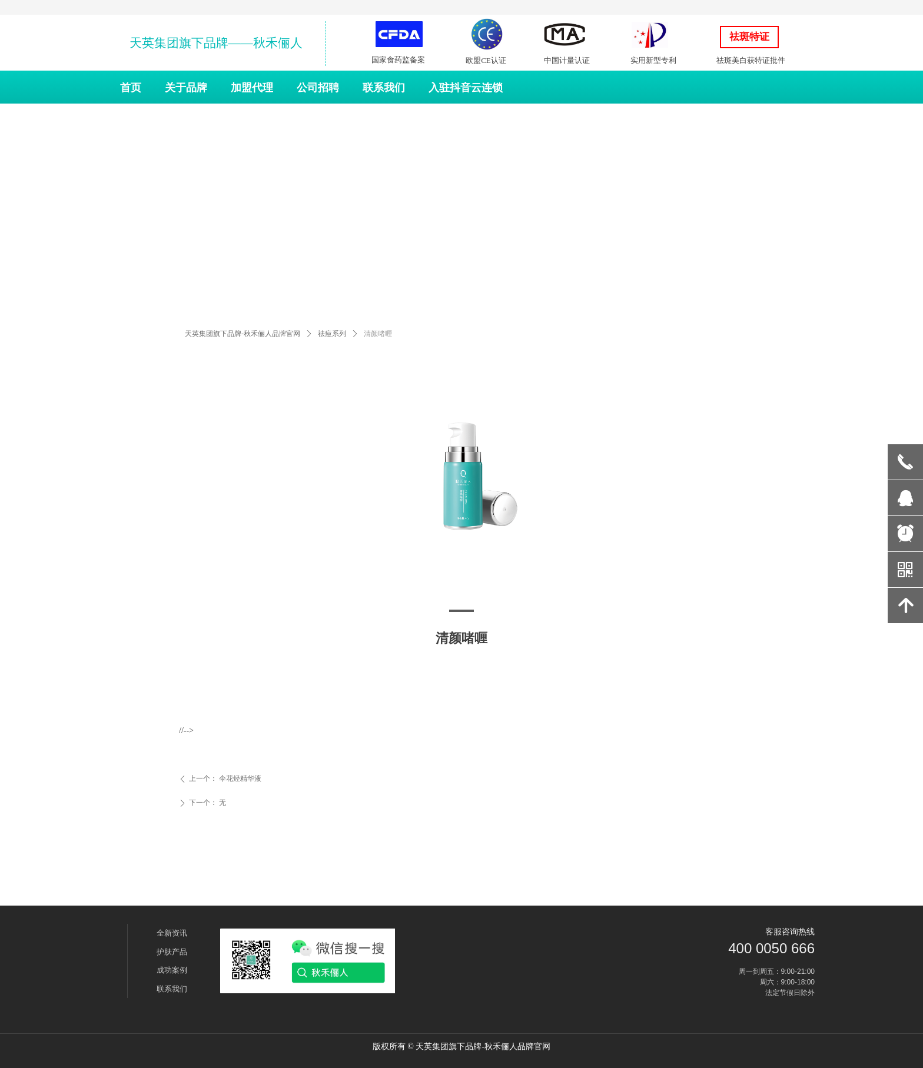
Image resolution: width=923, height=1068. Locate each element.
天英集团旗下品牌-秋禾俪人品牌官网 (242, 334)
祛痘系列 (332, 334)
